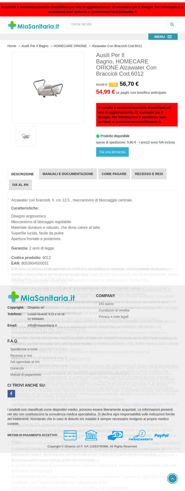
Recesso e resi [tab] (149, 174)
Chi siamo (106, 304)
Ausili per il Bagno (35, 46)
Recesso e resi (21, 355)
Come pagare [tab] (114, 174)
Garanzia (17, 368)
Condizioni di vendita (114, 310)
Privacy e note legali (114, 317)
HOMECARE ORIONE (70, 46)
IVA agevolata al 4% (25, 362)
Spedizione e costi (23, 349)
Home (12, 46)
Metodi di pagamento (25, 374)
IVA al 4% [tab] (21, 185)
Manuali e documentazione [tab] (68, 174)
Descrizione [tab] (22, 174)
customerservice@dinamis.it (113, 12)
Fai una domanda (112, 152)
